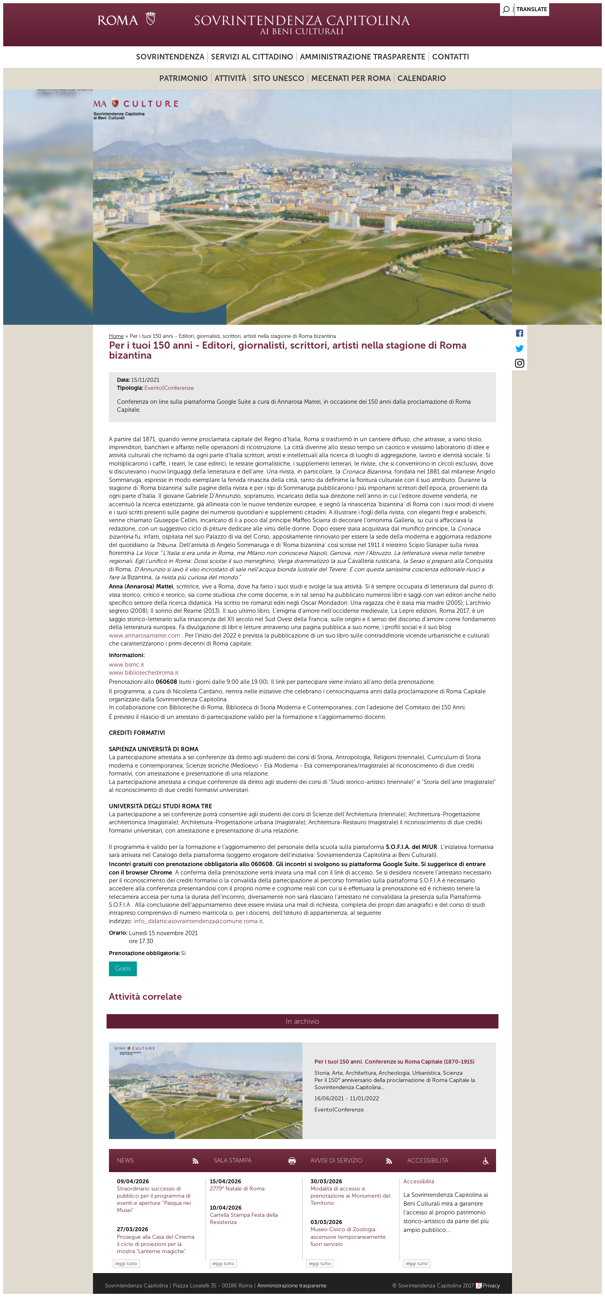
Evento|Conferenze (169, 388)
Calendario (421, 78)
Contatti (450, 56)
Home (116, 336)
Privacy (491, 1286)
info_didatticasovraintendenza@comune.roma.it (198, 921)
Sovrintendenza (170, 56)
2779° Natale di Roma (237, 1188)
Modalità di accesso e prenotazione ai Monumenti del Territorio (350, 1195)
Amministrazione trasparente (362, 56)
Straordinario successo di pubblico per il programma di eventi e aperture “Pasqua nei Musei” (154, 1199)
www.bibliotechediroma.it (143, 672)
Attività (230, 78)
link (492, 1130)
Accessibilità (418, 1181)
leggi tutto (126, 1263)
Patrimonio (183, 78)
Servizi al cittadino (252, 56)
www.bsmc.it (126, 664)
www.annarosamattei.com (144, 635)
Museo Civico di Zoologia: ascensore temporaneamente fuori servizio (348, 1236)
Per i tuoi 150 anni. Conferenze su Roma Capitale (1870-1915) (394, 1061)
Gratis (123, 968)
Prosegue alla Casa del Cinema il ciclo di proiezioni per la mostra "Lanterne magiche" (155, 1244)
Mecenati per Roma (351, 78)
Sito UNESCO (278, 78)
